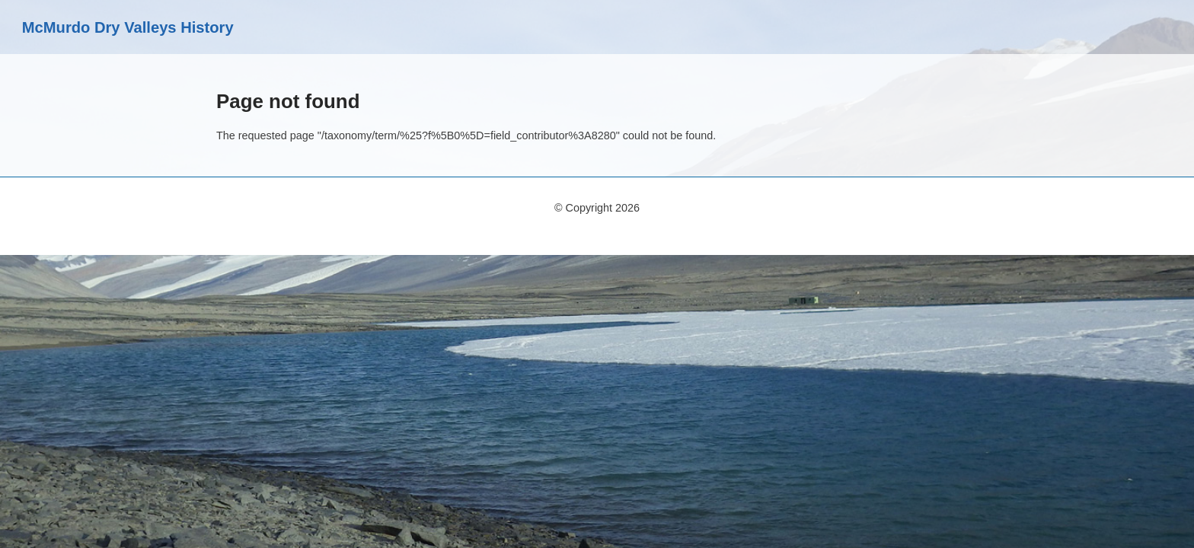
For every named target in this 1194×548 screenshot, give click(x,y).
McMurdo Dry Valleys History (128, 27)
